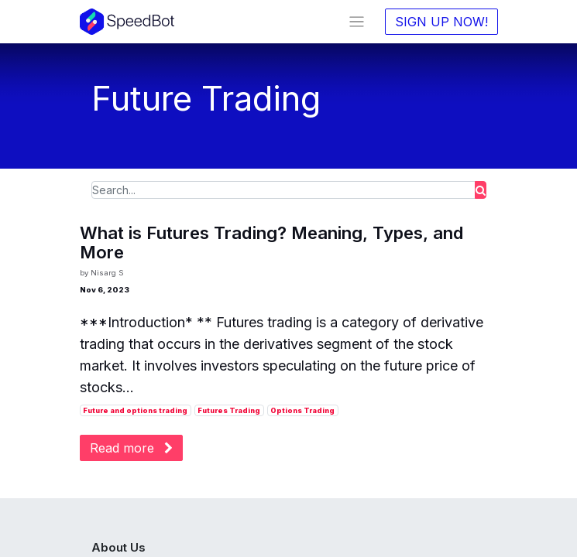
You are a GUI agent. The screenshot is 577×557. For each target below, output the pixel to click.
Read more (131, 448)
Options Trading (302, 410)
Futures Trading (228, 410)
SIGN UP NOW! (441, 21)
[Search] (480, 190)
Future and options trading (135, 410)
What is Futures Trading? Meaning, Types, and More (272, 242)
